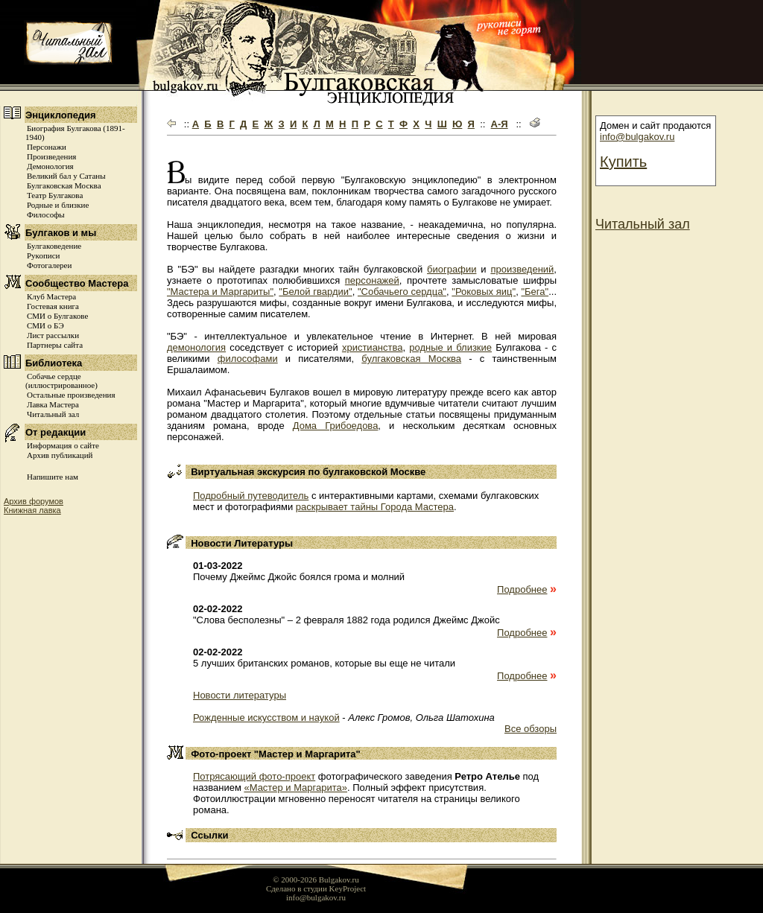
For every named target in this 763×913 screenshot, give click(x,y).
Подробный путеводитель (250, 495)
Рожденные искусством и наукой (266, 717)
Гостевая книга (53, 306)
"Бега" (534, 291)
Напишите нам (52, 476)
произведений (522, 269)
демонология (196, 347)
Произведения (51, 156)
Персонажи (46, 146)
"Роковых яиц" (484, 291)
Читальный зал (53, 414)
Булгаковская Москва (64, 185)
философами (248, 358)
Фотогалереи (49, 265)
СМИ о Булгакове (57, 315)
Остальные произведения (71, 394)
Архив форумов (33, 501)
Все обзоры (530, 728)
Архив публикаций (59, 455)
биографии (451, 269)
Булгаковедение (54, 245)
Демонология (50, 166)
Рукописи (43, 255)
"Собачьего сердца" (402, 291)
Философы (46, 214)
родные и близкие (450, 347)
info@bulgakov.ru (637, 136)
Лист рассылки (53, 335)
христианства (372, 347)
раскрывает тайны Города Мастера (375, 506)
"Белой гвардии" (315, 291)
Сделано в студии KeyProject (316, 888)
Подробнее (522, 589)
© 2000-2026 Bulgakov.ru (316, 879)
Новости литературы (239, 695)
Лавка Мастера (53, 404)
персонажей (372, 280)
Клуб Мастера (51, 296)
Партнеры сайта (55, 344)
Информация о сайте (63, 445)
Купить (623, 161)
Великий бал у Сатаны (66, 175)
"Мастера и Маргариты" (220, 291)
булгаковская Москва (411, 358)
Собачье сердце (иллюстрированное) (61, 380)
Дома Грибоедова (336, 425)
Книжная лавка (32, 510)
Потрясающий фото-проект (254, 776)
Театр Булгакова (55, 195)
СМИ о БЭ (45, 325)
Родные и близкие (58, 204)
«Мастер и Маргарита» (295, 787)
